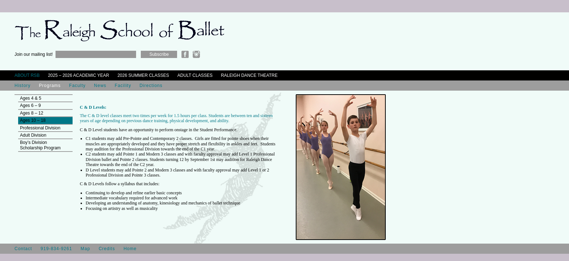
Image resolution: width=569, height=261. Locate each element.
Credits (107, 248)
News (100, 85)
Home (129, 248)
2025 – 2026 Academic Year (78, 75)
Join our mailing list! (34, 54)
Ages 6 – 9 (30, 105)
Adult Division (33, 135)
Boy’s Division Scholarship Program (40, 145)
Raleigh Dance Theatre (249, 75)
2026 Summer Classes (143, 75)
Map (85, 248)
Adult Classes (195, 75)
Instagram (196, 54)
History (22, 85)
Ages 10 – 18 (33, 120)
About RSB (27, 75)
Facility (123, 85)
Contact (23, 248)
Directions (150, 85)
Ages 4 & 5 (30, 98)
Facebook (185, 54)
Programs (50, 85)
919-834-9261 (56, 248)
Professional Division (40, 127)
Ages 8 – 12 (31, 113)
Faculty (77, 85)
